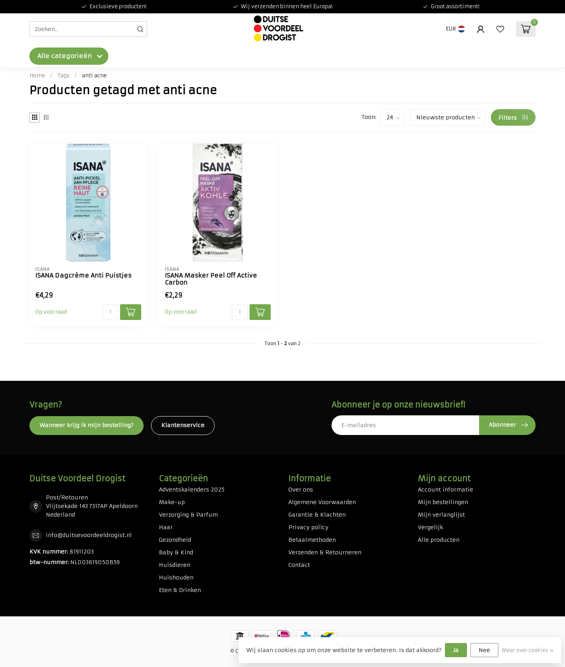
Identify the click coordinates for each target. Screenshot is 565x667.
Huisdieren (174, 564)
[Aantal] (110, 312)
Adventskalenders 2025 (191, 489)
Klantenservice (182, 425)
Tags (63, 75)
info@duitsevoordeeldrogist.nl (89, 535)
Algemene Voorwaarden (322, 502)
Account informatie (445, 489)
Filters (513, 117)
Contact (299, 564)
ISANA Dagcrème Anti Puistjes (83, 275)
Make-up (172, 502)
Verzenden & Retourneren (324, 552)
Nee (484, 650)
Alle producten (438, 539)
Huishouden (176, 577)
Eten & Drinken (180, 590)
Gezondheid (175, 539)
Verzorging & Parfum (188, 514)
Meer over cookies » (527, 650)
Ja (456, 650)
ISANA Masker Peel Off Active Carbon (211, 279)
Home (37, 75)
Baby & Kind (176, 552)
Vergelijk (430, 527)
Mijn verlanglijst (441, 514)
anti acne (94, 75)
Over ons (300, 489)
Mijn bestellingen (443, 502)
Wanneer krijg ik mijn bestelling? (86, 425)
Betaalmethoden (312, 539)
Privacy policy (308, 527)
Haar (166, 527)
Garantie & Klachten (317, 514)
